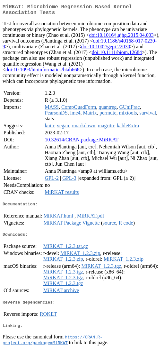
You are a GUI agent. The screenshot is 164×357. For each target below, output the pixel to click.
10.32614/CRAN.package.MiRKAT (81, 142)
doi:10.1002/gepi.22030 (105, 49)
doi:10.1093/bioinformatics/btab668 (42, 72)
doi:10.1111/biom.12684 (117, 55)
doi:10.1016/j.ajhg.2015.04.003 (121, 37)
